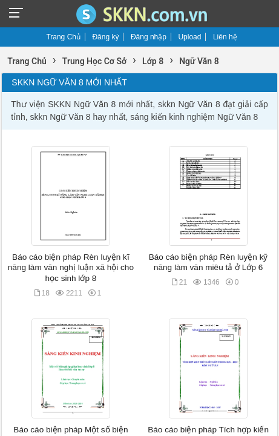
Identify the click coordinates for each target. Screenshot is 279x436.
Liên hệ (225, 37)
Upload (189, 37)
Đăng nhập (148, 37)
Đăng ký (105, 37)
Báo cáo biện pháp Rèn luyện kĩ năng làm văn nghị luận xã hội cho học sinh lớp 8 (71, 268)
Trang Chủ (63, 37)
